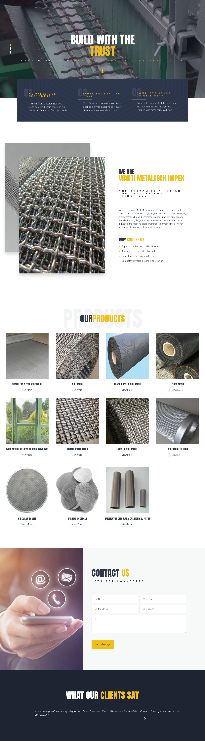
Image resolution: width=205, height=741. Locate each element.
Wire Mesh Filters (178, 449)
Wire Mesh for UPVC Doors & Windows (27, 449)
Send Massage (102, 644)
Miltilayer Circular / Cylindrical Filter (127, 519)
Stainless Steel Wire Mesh (27, 384)
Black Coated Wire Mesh (127, 384)
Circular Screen (27, 519)
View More (26, 390)
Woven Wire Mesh (127, 449)
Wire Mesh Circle (77, 519)
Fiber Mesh (178, 384)
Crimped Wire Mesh (77, 449)
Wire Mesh (77, 384)
